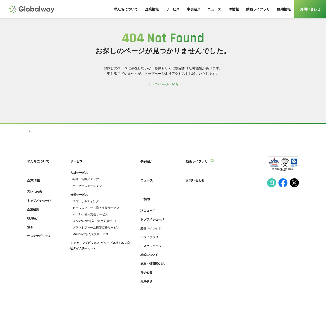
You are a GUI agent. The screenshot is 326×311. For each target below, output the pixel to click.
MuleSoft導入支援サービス (90, 229)
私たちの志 (34, 182)
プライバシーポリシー (95, 299)
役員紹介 (33, 208)
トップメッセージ (39, 191)
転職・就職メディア (85, 174)
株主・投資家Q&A (152, 249)
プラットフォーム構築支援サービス (96, 223)
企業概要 (33, 200)
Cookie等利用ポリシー (134, 299)
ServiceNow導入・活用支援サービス (96, 216)
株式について (149, 240)
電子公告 (146, 258)
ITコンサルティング (85, 196)
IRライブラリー (150, 223)
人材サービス (79, 168)
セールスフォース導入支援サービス (96, 203)
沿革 (30, 217)
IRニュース (147, 196)
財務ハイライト (150, 214)
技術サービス (79, 190)
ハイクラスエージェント (88, 181)
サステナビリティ (39, 226)
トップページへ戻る (163, 84)
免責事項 (146, 267)
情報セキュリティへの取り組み (49, 299)
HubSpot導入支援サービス (90, 209)
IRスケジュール (150, 231)
